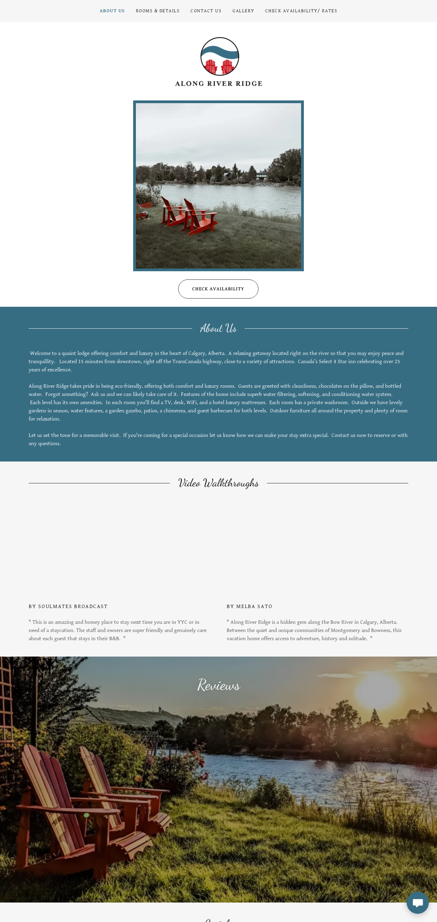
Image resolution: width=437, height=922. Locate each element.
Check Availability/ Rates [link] (301, 11)
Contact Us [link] (206, 11)
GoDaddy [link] (399, 899)
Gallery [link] (243, 11)
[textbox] (225, 854)
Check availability (211, 292)
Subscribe (374, 854)
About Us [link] (112, 11)
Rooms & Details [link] (158, 11)
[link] (219, 62)
